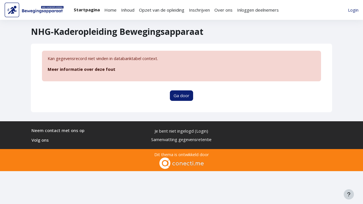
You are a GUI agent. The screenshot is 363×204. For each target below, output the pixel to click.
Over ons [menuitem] (223, 10)
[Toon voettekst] (349, 194)
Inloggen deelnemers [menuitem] (258, 10)
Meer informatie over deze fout (82, 69)
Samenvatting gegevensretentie (181, 140)
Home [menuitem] (110, 10)
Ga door (181, 96)
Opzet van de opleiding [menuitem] (161, 10)
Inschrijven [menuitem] (199, 10)
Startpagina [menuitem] (87, 9)
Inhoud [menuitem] (127, 10)
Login (353, 10)
